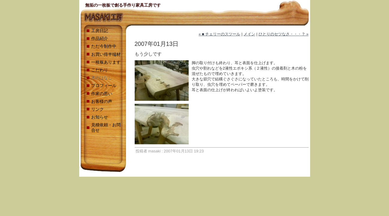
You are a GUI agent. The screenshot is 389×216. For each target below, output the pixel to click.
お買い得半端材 (106, 54)
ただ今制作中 (103, 46)
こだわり (99, 70)
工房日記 (99, 30)
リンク (97, 109)
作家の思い (101, 93)
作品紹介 (99, 38)
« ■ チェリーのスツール (219, 34)
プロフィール (103, 85)
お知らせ (99, 117)
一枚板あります (106, 62)
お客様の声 (101, 101)
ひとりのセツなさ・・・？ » (284, 34)
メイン (249, 34)
